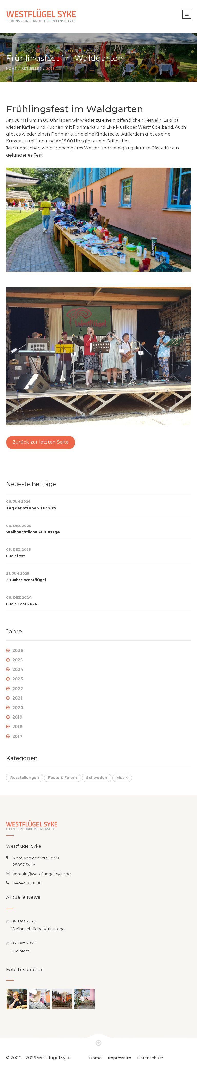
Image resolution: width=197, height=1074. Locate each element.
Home (11, 69)
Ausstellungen (24, 777)
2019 (17, 717)
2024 (17, 669)
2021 (17, 698)
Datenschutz (150, 1057)
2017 (17, 736)
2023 (50, 69)
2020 (17, 707)
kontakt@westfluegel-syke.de (42, 873)
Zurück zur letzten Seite (41, 442)
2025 (17, 659)
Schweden (96, 777)
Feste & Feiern (62, 777)
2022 (17, 688)
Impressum (119, 1057)
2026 (17, 650)
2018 (17, 726)
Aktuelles (31, 69)
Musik (122, 777)
